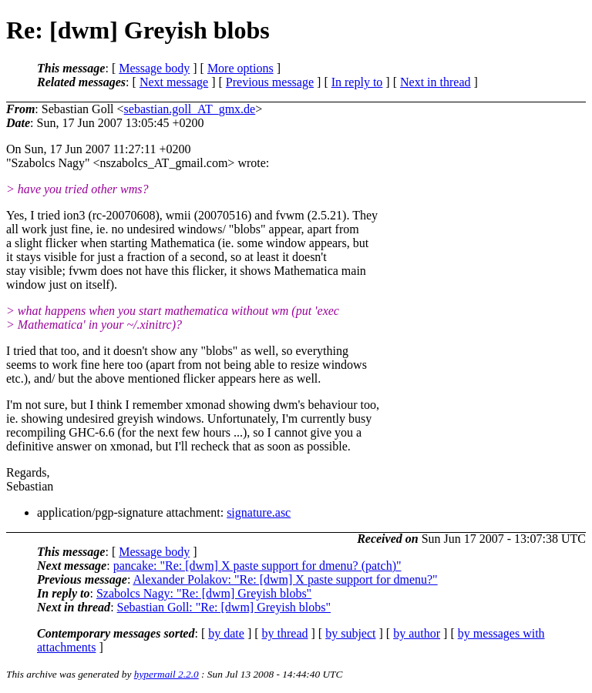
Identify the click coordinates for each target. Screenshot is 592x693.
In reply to (357, 82)
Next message (174, 82)
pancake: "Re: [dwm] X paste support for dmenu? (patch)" (257, 565)
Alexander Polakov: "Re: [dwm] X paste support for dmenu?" (285, 579)
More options (240, 68)
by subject (350, 633)
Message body (154, 68)
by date (226, 633)
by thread (285, 633)
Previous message (270, 82)
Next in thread (435, 82)
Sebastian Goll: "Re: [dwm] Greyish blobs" (224, 607)
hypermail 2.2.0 (166, 674)
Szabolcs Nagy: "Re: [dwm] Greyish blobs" (203, 593)
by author (416, 633)
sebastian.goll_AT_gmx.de (190, 109)
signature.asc (259, 512)
